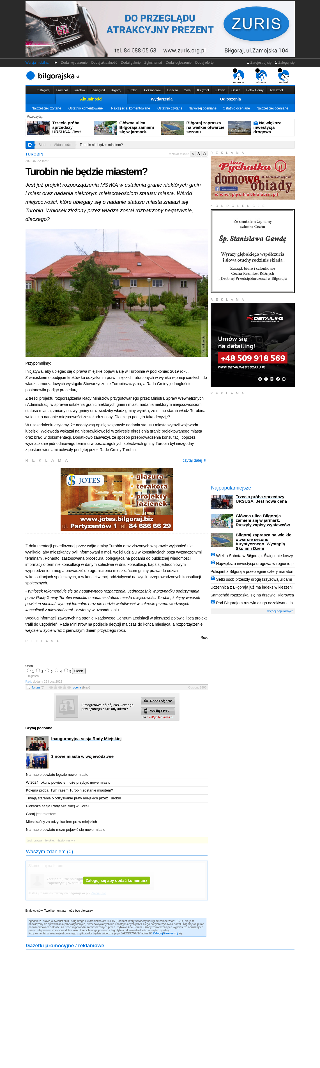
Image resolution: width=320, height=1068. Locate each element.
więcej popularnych (280, 611)
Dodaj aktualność (104, 63)
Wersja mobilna (37, 63)
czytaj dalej (194, 460)
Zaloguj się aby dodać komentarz (116, 880)
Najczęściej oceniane (272, 108)
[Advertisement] (91, 652)
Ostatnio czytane (169, 108)
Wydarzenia (162, 99)
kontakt (283, 76)
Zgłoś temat (153, 63)
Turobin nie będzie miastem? (101, 145)
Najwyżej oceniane (202, 108)
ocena (81, 687)
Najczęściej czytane (46, 108)
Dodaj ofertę (205, 63)
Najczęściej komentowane (130, 108)
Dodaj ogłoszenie (178, 63)
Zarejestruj (171, 933)
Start (42, 145)
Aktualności (91, 99)
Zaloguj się (284, 63)
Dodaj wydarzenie (74, 63)
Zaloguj (158, 933)
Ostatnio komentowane (85, 108)
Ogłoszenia (230, 99)
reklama (261, 76)
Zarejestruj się (259, 63)
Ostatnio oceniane (236, 108)
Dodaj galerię (130, 63)
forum (38, 687)
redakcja (238, 76)
